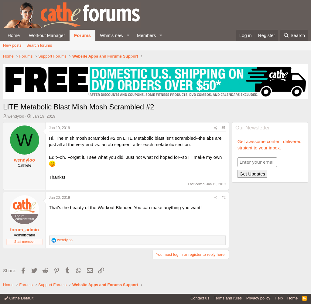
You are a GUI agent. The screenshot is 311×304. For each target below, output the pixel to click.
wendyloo (16, 116)
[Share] (216, 128)
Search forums (39, 45)
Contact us (199, 298)
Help (279, 298)
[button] (128, 35)
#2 (224, 197)
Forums (82, 35)
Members (146, 35)
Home (14, 35)
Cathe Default (18, 298)
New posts (12, 45)
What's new (111, 35)
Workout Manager (47, 35)
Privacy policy (258, 298)
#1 (224, 128)
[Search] (294, 35)
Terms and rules (228, 298)
